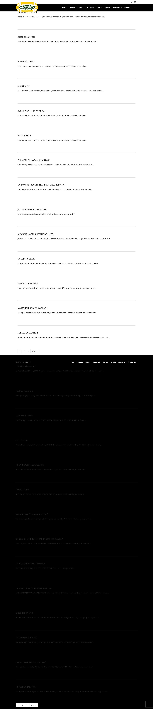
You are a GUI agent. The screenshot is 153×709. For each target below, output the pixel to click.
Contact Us (128, 8)
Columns (107, 8)
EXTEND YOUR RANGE (28, 283)
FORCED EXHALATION (28, 333)
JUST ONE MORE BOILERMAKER (32, 209)
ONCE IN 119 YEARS (26, 259)
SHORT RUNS (24, 86)
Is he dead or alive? (26, 61)
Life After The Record (25, 366)
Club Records (89, 8)
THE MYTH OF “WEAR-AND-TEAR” (34, 160)
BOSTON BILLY (24, 135)
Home (64, 8)
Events (80, 8)
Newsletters (117, 8)
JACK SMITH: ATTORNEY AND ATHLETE (35, 234)
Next (35, 351)
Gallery (99, 8)
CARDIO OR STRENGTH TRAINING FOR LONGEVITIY (41, 185)
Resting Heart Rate (26, 37)
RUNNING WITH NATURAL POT (32, 111)
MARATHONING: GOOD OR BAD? (32, 308)
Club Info (72, 8)
